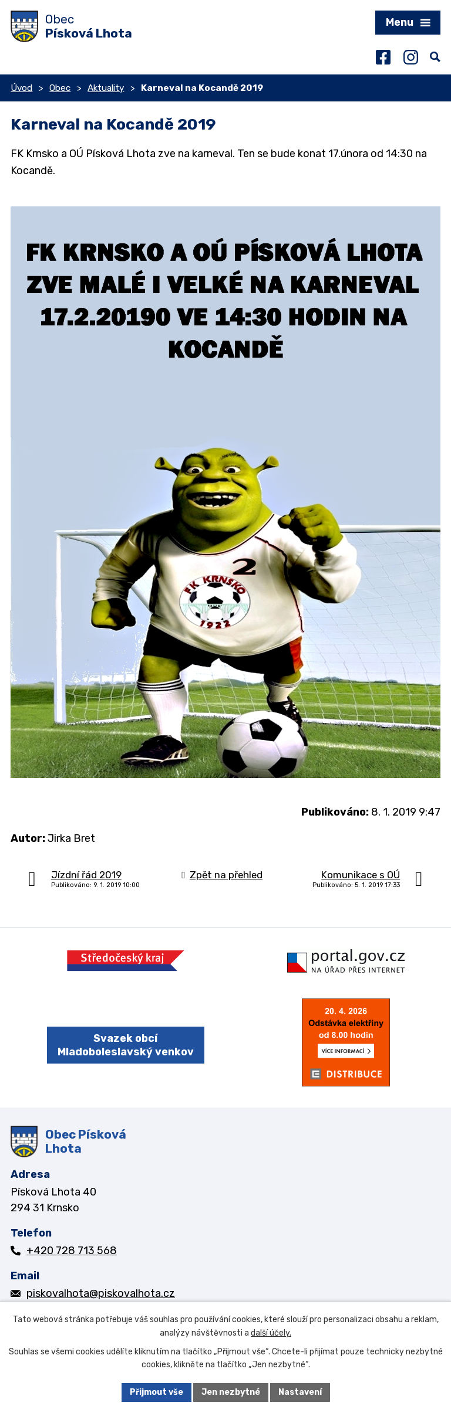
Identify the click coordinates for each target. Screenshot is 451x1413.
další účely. (271, 1333)
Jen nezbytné (230, 1392)
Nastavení (300, 1392)
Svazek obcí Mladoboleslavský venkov (126, 1045)
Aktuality (105, 88)
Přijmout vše (156, 1392)
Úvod (21, 88)
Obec (59, 88)
